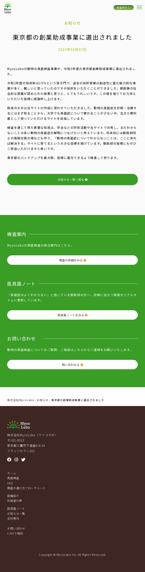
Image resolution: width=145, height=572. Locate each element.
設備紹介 (13, 496)
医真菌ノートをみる (73, 315)
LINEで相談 (15, 533)
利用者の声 (14, 501)
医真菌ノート (16, 509)
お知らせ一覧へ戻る (73, 179)
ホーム (11, 473)
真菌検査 (13, 478)
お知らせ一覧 (16, 513)
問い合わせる (72, 365)
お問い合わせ (16, 528)
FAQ (10, 483)
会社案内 (13, 518)
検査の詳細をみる (72, 260)
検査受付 (123, 7)
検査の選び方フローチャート (26, 488)
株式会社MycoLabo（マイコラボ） (32, 435)
